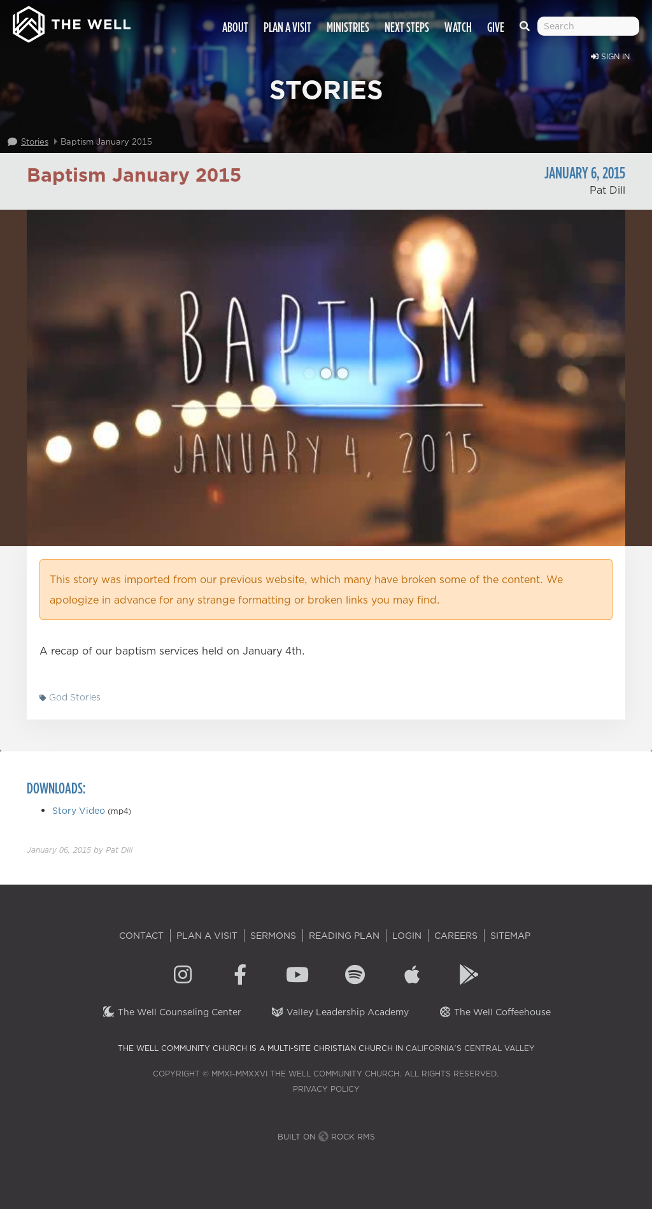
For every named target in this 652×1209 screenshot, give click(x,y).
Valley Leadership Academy (340, 1012)
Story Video (78, 810)
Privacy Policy (326, 1088)
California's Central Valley (470, 1048)
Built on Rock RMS (326, 1136)
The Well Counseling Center (171, 1012)
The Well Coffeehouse (494, 1012)
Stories (34, 141)
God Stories (70, 697)
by (79, 849)
